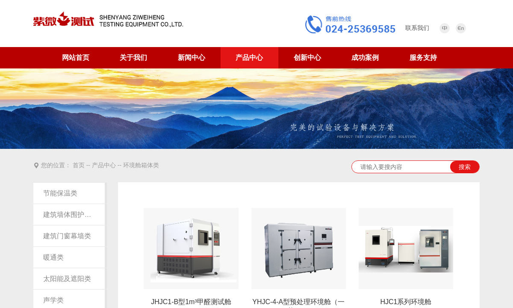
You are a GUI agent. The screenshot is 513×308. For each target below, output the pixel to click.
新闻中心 (191, 57)
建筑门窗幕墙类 (67, 236)
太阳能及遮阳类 (67, 278)
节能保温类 (60, 193)
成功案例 (365, 57)
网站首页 (75, 57)
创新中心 (307, 57)
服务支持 (423, 57)
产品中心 (249, 57)
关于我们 (133, 57)
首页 (78, 165)
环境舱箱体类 (141, 165)
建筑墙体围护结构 (68, 214)
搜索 (465, 166)
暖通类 (53, 257)
